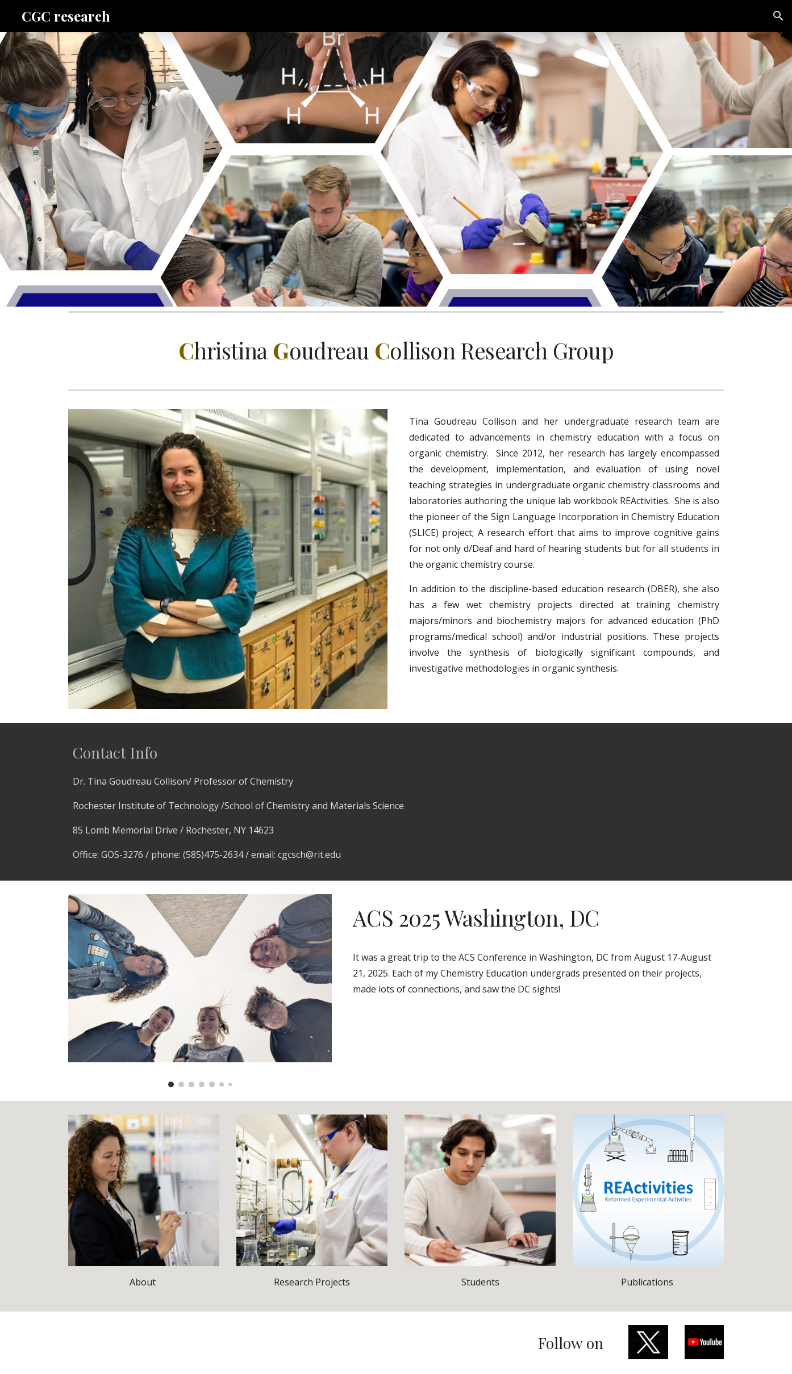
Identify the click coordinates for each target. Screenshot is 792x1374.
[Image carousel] (200, 991)
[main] (396, 350)
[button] (778, 16)
